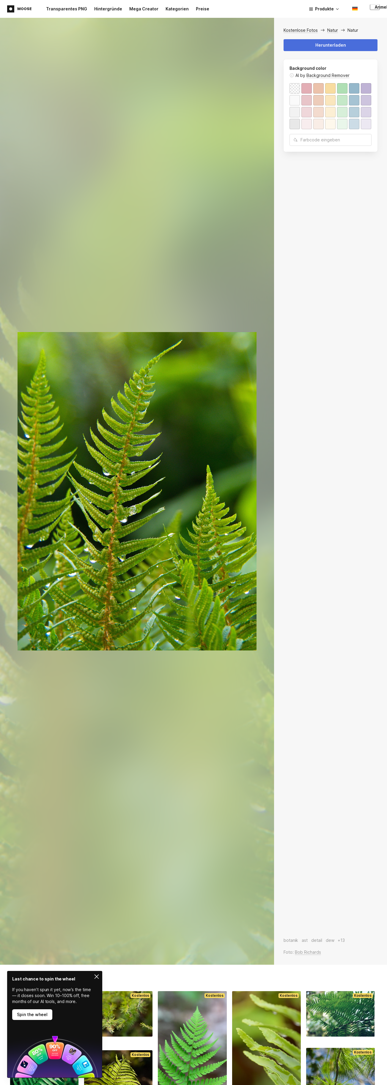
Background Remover (328, 75)
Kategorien (177, 8)
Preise (202, 8)
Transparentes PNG (66, 8)
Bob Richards (308, 952)
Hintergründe (108, 8)
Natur (332, 30)
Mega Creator (143, 8)
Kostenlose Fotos (301, 30)
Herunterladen (330, 45)
